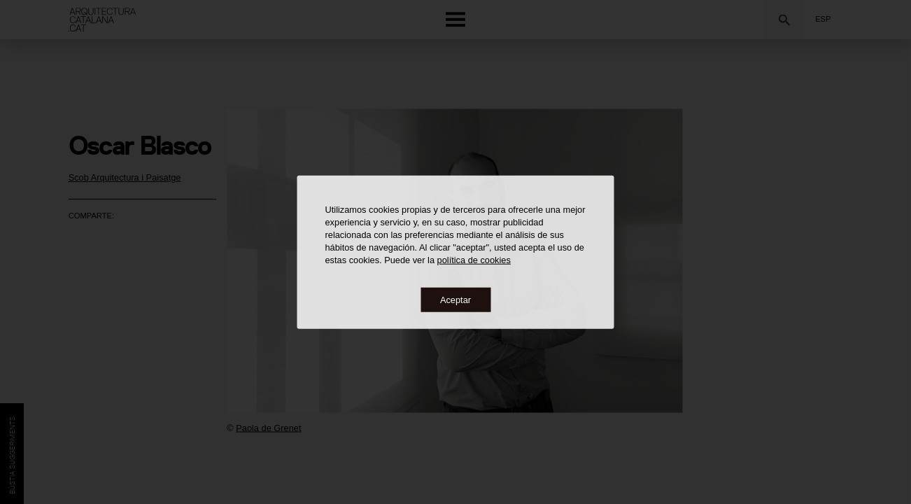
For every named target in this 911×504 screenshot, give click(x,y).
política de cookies (474, 259)
